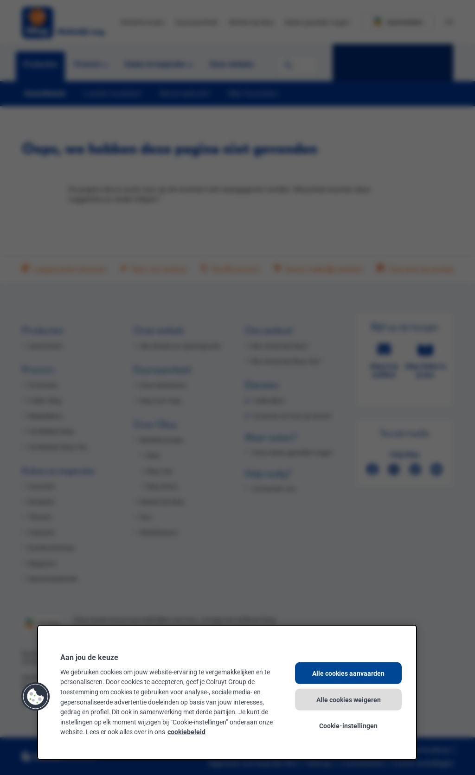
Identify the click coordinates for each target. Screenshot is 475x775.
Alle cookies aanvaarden (348, 673)
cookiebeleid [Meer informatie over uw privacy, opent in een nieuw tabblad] (186, 731)
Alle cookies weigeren (348, 699)
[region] (227, 692)
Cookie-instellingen (348, 725)
